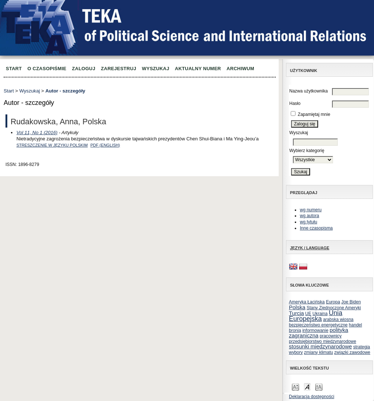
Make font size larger (319, 386)
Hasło (295, 103)
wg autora (309, 215)
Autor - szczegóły (65, 91)
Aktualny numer (198, 68)
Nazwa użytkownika (308, 91)
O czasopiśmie (46, 68)
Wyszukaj (155, 68)
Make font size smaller (295, 386)
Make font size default (307, 386)
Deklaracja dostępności (311, 396)
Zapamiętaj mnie (314, 114)
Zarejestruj (118, 68)
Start (14, 68)
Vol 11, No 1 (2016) (36, 132)
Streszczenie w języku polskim (52, 145)
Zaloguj (83, 68)
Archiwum (240, 68)
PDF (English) (105, 145)
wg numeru (310, 209)
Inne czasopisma (316, 228)
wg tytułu (308, 221)
